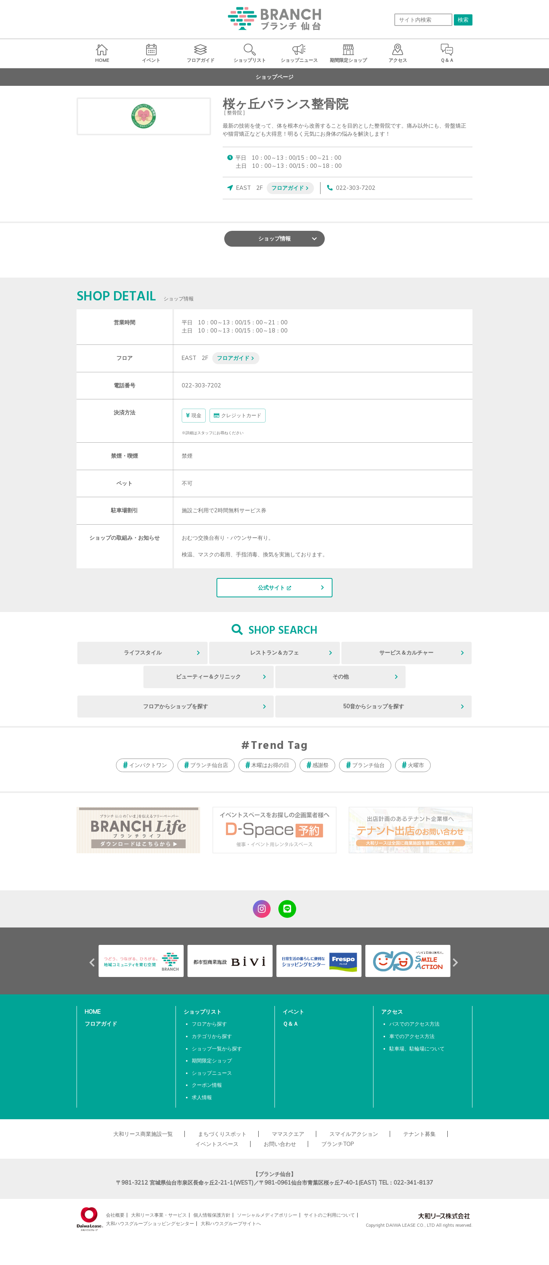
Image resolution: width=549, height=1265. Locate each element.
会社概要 (115, 1215)
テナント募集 (419, 1133)
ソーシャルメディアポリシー (267, 1215)
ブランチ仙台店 (209, 765)
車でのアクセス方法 (412, 1036)
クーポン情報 (207, 1085)
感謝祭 (320, 765)
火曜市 (416, 765)
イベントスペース (217, 1144)
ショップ (274, 238)
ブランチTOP (337, 1144)
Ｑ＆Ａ (290, 1023)
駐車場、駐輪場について (417, 1048)
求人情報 (202, 1097)
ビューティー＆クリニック (208, 676)
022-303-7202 (355, 187)
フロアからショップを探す (175, 706)
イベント (293, 1011)
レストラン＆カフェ (274, 652)
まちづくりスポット (222, 1133)
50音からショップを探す (373, 706)
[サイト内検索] (423, 20)
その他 (340, 676)
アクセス (392, 1011)
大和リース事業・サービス (159, 1215)
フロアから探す (209, 1024)
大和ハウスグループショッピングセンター (150, 1223)
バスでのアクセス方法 (414, 1024)
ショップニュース (212, 1073)
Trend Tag (279, 746)
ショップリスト (203, 1011)
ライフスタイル (143, 652)
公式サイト (271, 587)
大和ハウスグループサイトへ (231, 1223)
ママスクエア (288, 1133)
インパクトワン (148, 765)
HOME (93, 1011)
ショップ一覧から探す (217, 1048)
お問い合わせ (280, 1144)
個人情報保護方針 (211, 1215)
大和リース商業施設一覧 (143, 1133)
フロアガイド (287, 187)
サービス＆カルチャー (406, 652)
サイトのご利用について (329, 1215)
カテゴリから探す (212, 1036)
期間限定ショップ (212, 1060)
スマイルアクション (353, 1133)
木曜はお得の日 (270, 765)
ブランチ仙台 (368, 765)
